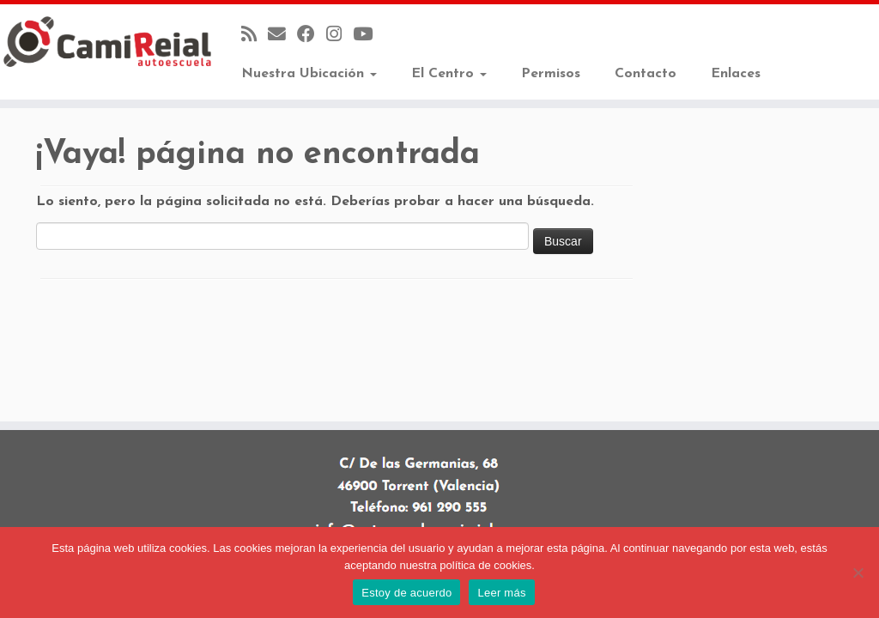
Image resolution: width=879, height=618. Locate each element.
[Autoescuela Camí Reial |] (103, 41)
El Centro (449, 74)
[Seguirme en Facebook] (311, 36)
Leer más (501, 592)
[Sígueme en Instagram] (339, 36)
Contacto (645, 74)
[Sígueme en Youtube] (368, 36)
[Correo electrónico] (282, 36)
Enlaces (736, 74)
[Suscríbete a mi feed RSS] (254, 36)
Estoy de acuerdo (406, 592)
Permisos (550, 74)
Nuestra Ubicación (309, 74)
